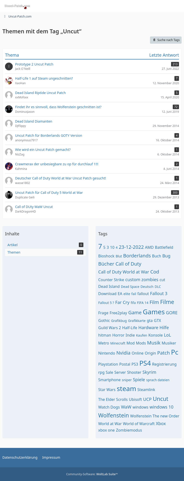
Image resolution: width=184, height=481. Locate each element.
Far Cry (122, 302)
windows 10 (161, 407)
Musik (154, 342)
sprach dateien (157, 380)
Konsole (155, 335)
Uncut (160, 399)
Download (107, 293)
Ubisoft (135, 399)
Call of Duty (128, 264)
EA (120, 293)
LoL (167, 335)
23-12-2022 (131, 247)
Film (154, 302)
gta (150, 320)
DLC (158, 286)
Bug (166, 256)
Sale (109, 372)
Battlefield (164, 247)
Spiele (139, 379)
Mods (141, 343)
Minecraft (117, 343)
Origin (150, 353)
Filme (167, 302)
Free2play (118, 312)
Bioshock (106, 256)
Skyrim (149, 372)
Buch (156, 256)
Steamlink (146, 389)
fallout (143, 293)
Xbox (161, 423)
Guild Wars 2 (109, 327)
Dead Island (109, 286)
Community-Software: (92, 474)
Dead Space (130, 286)
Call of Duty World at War (123, 272)
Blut (119, 256)
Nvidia (123, 353)
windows (140, 407)
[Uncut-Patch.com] (17, 6)
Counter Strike (111, 279)
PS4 (145, 363)
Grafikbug (119, 320)
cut (162, 279)
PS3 (135, 364)
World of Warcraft (139, 423)
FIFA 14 (143, 302)
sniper (127, 380)
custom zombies (141, 279)
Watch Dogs (109, 407)
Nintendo (106, 353)
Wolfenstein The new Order (154, 416)
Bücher (106, 264)
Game (135, 312)
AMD (149, 247)
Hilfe (164, 327)
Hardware (148, 327)
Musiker (169, 343)
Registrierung (164, 364)
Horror (118, 335)
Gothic (104, 320)
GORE (172, 312)
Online (138, 353)
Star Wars (106, 389)
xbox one (106, 430)
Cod (154, 271)
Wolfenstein (113, 415)
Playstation (108, 364)
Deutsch (147, 286)
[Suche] (154, 6)
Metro (103, 343)
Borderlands (137, 255)
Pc (174, 351)
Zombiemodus (129, 430)
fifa (133, 302)
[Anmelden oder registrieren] (166, 6)
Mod (130, 343)
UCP (147, 399)
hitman (104, 335)
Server (120, 372)
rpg (101, 372)
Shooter (134, 372)
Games (154, 311)
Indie (130, 335)
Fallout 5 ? (106, 302)
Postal (124, 364)
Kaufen (141, 335)
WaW (126, 407)
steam (126, 388)
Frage (103, 312)
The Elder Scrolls (113, 399)
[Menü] (178, 6)
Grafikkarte (137, 320)
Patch (163, 353)
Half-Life (129, 327)
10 (112, 247)
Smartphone (109, 379)
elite (126, 293)
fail (133, 293)
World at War (110, 423)
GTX (157, 320)
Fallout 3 (158, 293)
